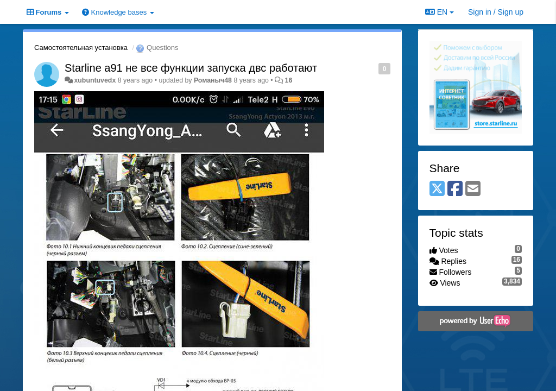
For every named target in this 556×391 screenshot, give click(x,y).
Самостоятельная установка (81, 47)
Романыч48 (213, 80)
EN (439, 12)
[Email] (473, 189)
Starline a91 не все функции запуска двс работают (191, 68)
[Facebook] (455, 189)
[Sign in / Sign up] (496, 12)
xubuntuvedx (95, 80)
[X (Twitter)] (437, 189)
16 (289, 80)
